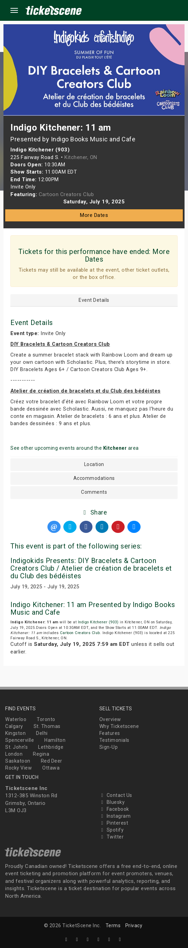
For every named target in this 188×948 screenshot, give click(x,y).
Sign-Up (108, 747)
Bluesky (112, 802)
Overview (110, 719)
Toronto (46, 719)
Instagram (115, 816)
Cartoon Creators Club (80, 633)
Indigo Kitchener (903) (98, 622)
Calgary (14, 726)
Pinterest (113, 823)
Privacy (134, 925)
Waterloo (15, 719)
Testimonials (114, 740)
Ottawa (51, 768)
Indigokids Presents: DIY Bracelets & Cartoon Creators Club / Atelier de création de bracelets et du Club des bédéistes (91, 568)
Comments (94, 492)
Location (94, 464)
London (14, 754)
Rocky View (18, 768)
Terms (113, 925)
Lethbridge (50, 747)
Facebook (114, 809)
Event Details (94, 300)
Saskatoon (17, 761)
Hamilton (54, 740)
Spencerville (19, 740)
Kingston (15, 733)
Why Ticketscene (119, 726)
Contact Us (115, 795)
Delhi (42, 733)
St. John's (16, 747)
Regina (41, 754)
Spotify (111, 830)
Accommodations (94, 478)
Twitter (111, 837)
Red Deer (51, 761)
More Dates (94, 215)
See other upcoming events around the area (74, 448)
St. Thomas (47, 726)
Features (109, 733)
